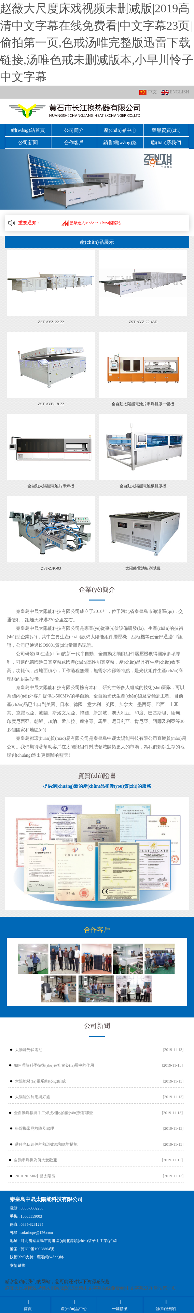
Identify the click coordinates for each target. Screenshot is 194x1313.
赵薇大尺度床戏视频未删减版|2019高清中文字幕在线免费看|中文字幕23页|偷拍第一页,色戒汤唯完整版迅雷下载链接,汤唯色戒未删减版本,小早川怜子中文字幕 (96, 42)
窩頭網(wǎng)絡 (50, 1257)
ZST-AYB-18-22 (51, 404)
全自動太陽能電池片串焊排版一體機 (143, 404)
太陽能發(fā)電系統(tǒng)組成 (40, 1081)
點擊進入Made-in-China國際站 (91, 223)
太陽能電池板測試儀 (142, 568)
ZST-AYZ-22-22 (51, 322)
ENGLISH (175, 92)
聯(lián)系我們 (166, 142)
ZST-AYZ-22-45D (143, 322)
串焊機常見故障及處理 (34, 1128)
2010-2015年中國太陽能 (35, 1176)
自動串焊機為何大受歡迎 (35, 1160)
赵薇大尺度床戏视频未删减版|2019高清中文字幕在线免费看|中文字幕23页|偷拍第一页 (90, 1288)
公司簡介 (74, 130)
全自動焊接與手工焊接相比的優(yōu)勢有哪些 (53, 1113)
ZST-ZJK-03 (51, 568)
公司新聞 (28, 142)
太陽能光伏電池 (28, 1049)
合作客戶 (74, 142)
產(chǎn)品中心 (120, 130)
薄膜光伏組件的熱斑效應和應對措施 (46, 1144)
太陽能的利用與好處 (32, 1097)
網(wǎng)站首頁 (28, 130)
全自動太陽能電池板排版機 (142, 486)
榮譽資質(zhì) (166, 130)
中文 (148, 92)
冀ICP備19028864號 (37, 1249)
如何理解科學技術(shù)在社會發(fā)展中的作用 (54, 1065)
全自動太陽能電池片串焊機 (50, 486)
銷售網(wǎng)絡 (120, 142)
